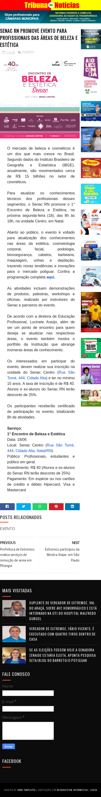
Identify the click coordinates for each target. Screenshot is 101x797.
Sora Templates (26, 790)
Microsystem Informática (72, 790)
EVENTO (28, 52)
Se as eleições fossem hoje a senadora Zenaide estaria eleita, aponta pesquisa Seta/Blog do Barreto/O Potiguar (62, 655)
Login (93, 790)
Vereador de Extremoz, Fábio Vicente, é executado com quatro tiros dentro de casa (62, 634)
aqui (50, 277)
